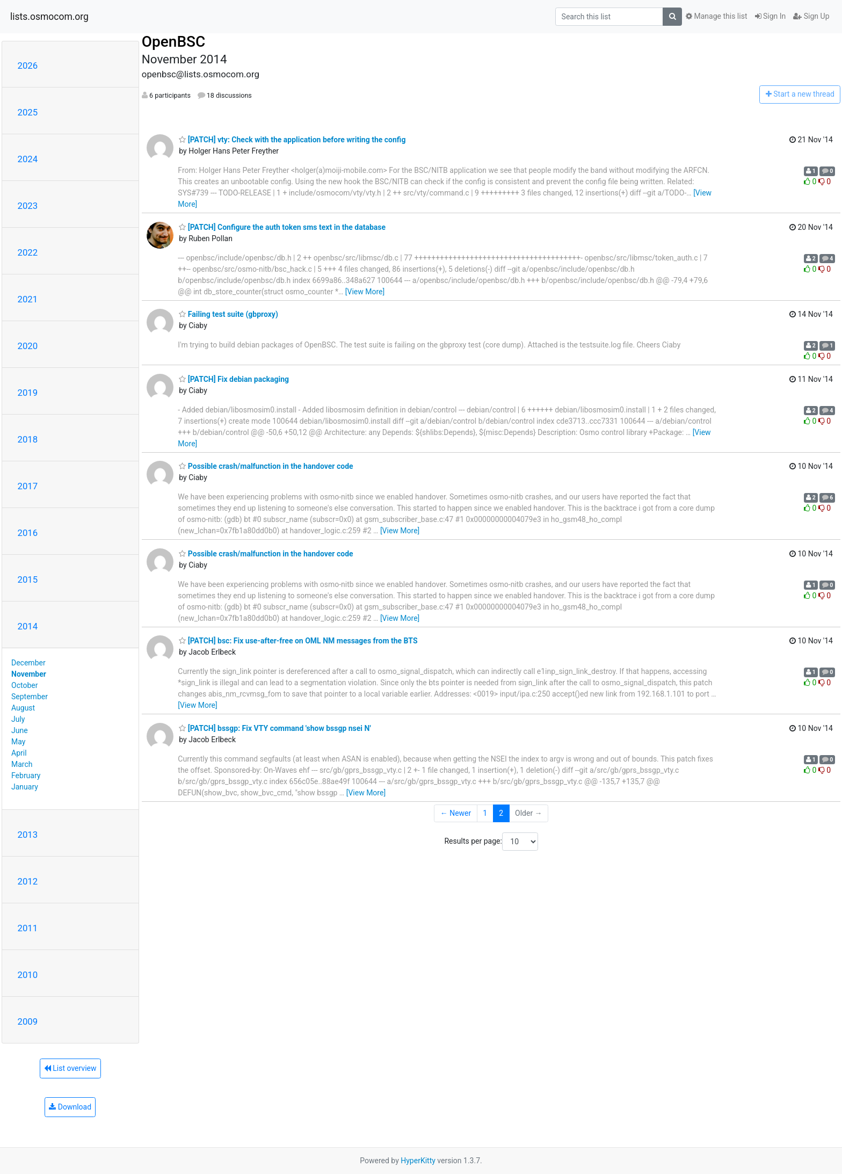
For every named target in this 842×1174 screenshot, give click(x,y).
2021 (28, 299)
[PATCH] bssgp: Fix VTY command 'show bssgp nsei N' (275, 728)
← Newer (455, 813)
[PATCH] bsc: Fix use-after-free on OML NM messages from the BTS (298, 640)
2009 (28, 1021)
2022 (28, 252)
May (18, 741)
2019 (28, 392)
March (22, 764)
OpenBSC (174, 41)
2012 (28, 881)
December (28, 662)
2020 (28, 345)
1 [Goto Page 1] (485, 813)
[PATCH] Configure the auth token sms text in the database (282, 227)
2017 (28, 486)
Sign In (770, 16)
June (19, 730)
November (28, 674)
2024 (28, 159)
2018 (28, 439)
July (18, 719)
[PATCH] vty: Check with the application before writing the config (292, 139)
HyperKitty (418, 1160)
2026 (28, 65)
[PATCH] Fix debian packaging (234, 379)
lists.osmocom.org (49, 16)
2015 (28, 579)
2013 (28, 834)
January (24, 786)
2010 (28, 974)
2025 (28, 112)
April (19, 753)
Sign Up (811, 16)
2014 (28, 626)
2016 (28, 532)
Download (70, 1107)
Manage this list (716, 16)
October (24, 685)
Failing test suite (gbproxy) (228, 314)
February (25, 775)
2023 (28, 205)
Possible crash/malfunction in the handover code (266, 466)
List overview (70, 1068)
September (29, 696)
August (23, 708)
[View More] (364, 291)
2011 (28, 928)
